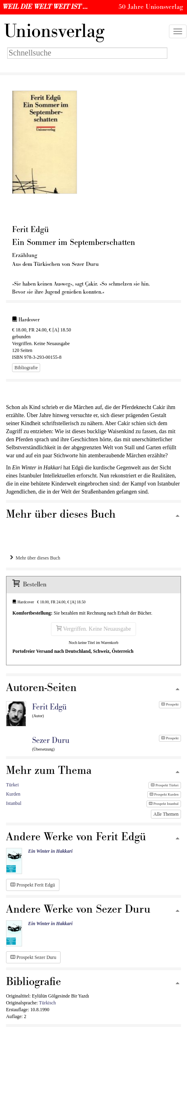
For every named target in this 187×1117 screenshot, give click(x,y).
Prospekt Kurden (164, 794)
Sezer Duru (50, 740)
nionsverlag (54, 31)
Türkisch (47, 1003)
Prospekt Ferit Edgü (32, 885)
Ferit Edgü (49, 707)
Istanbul (13, 803)
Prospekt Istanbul (164, 804)
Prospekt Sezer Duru (33, 957)
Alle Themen (166, 814)
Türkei (12, 785)
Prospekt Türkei (165, 785)
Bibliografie (26, 367)
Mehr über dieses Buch (35, 558)
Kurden (13, 794)
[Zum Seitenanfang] (177, 516)
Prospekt (170, 704)
